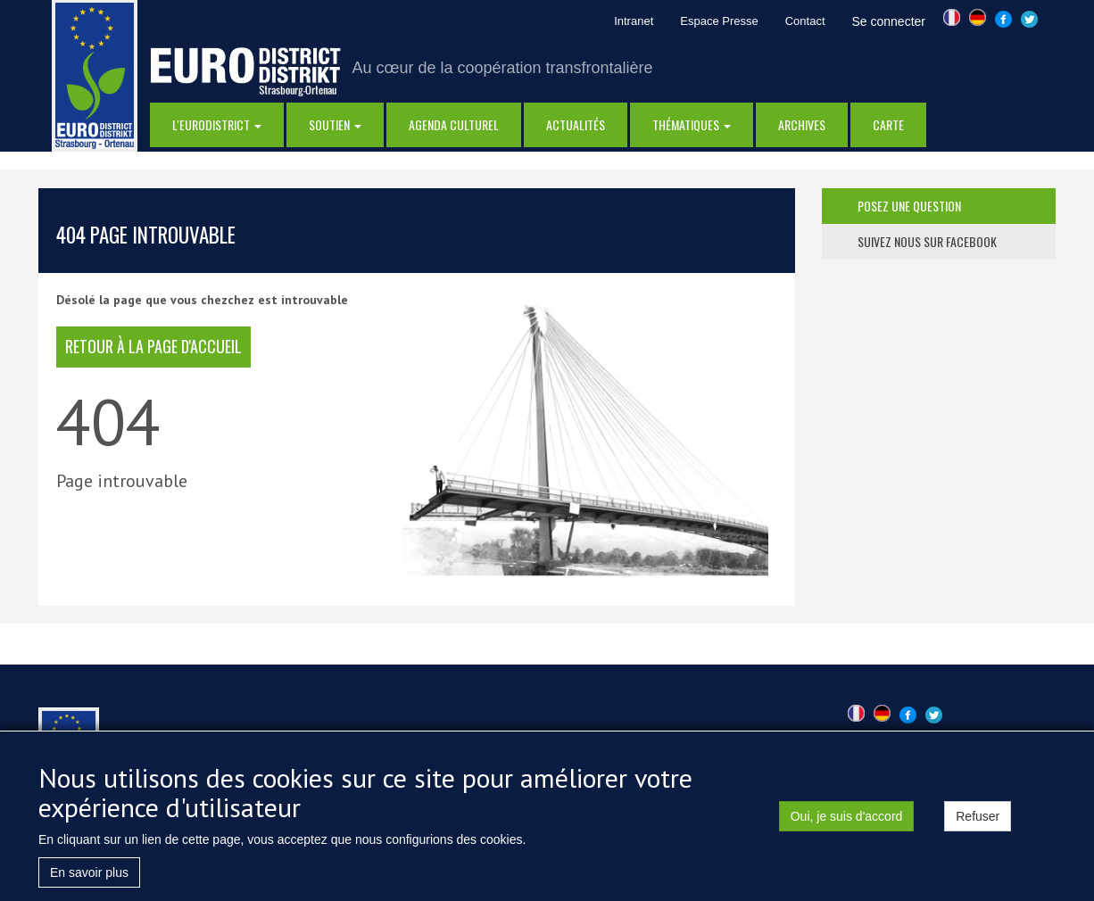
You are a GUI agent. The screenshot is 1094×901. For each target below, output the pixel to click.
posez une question (909, 205)
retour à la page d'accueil (153, 346)
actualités (575, 124)
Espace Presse (719, 21)
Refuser (977, 821)
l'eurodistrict (216, 124)
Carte (888, 124)
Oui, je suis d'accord (847, 821)
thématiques (691, 124)
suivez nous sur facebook (927, 241)
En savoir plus (89, 878)
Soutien (335, 124)
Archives (801, 124)
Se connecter (889, 21)
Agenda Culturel (454, 124)
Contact (805, 21)
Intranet (633, 21)
